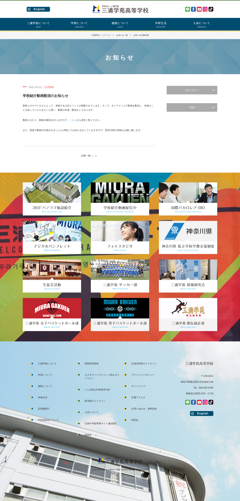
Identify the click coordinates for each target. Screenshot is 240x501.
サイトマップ (138, 386)
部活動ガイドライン (95, 401)
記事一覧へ (87, 155)
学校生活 (42, 397)
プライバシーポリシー (143, 375)
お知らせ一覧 (122, 35)
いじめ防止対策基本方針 (97, 389)
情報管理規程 (92, 363)
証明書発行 (44, 408)
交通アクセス (138, 397)
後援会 (88, 434)
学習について (45, 375)
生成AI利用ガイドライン (144, 363)
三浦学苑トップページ (101, 35)
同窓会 (134, 420)
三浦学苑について (47, 363)
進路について (45, 386)
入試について (92, 412)
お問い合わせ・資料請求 (144, 408)
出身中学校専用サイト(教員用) (100, 423)
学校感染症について (48, 420)
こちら (72, 120)
